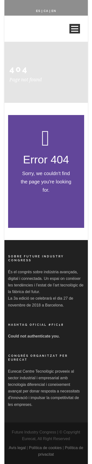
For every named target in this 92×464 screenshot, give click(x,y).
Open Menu (74, 28)
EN (54, 11)
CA (46, 11)
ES (38, 11)
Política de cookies (45, 448)
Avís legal (17, 448)
